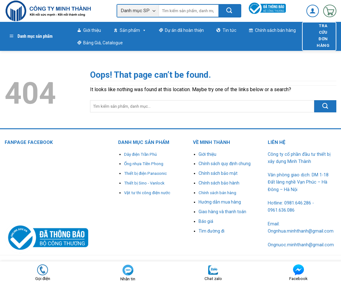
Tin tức (229, 30)
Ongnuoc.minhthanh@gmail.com (301, 245)
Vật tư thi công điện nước (147, 192)
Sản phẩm (133, 30)
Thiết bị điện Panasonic (145, 173)
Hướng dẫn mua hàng (220, 201)
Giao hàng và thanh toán (222, 211)
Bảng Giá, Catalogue (103, 42)
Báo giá (206, 221)
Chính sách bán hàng (275, 30)
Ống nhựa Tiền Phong (143, 163)
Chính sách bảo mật (218, 173)
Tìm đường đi (211, 230)
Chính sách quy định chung (225, 163)
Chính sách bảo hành (219, 182)
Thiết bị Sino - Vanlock (144, 183)
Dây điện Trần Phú (140, 154)
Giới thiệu (92, 30)
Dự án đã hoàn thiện (184, 30)
